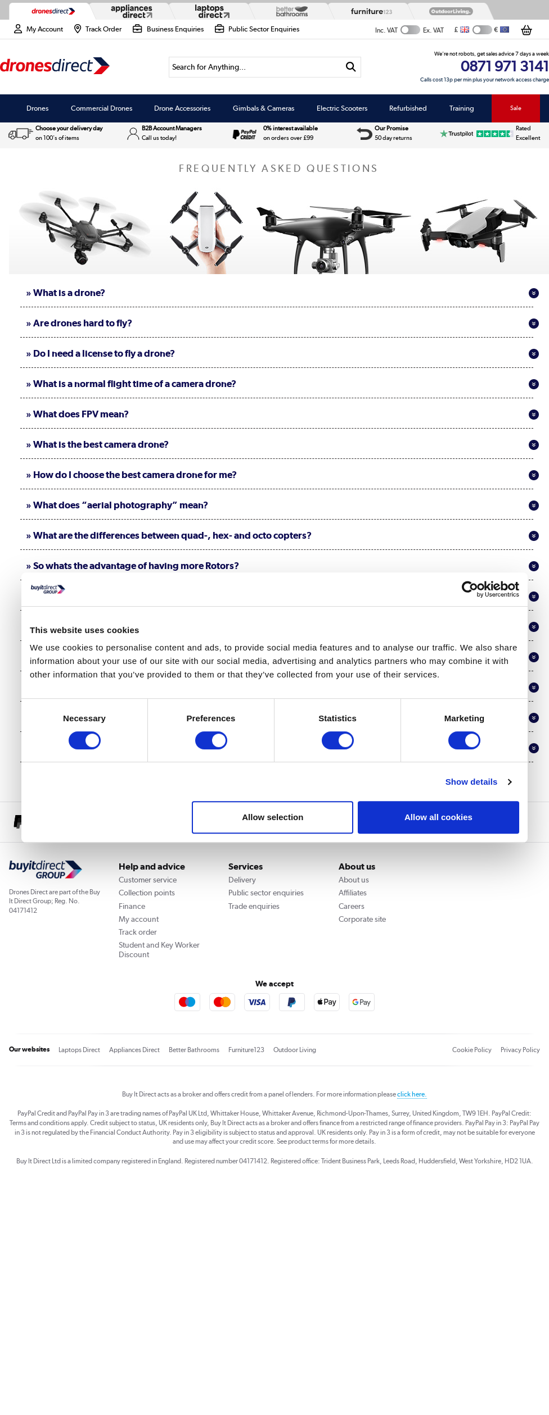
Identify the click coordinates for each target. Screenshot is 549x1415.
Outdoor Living (294, 1050)
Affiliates (353, 892)
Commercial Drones (101, 108)
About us (354, 879)
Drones (37, 108)
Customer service (148, 879)
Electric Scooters (342, 108)
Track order (138, 931)
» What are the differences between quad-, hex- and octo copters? (282, 535)
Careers (351, 906)
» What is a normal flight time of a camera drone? (282, 383)
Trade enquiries (254, 906)
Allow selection (272, 817)
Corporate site (362, 918)
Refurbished (408, 108)
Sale (515, 108)
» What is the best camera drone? (282, 444)
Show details (472, 781)
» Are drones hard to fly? (282, 323)
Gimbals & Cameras (263, 108)
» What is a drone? (282, 292)
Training (461, 108)
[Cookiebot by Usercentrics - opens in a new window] (470, 589)
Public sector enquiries (266, 892)
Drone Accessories (182, 108)
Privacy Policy (520, 1050)
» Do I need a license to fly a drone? (282, 353)
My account (139, 918)
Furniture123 (246, 1050)
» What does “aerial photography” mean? (282, 505)
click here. (412, 1094)
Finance (132, 906)
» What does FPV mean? (282, 414)
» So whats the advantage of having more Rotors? (282, 565)
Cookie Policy (472, 1050)
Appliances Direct (134, 1050)
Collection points (147, 892)
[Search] (255, 67)
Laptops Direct (79, 1050)
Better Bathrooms (194, 1050)
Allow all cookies (438, 817)
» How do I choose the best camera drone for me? (282, 474)
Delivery (242, 879)
